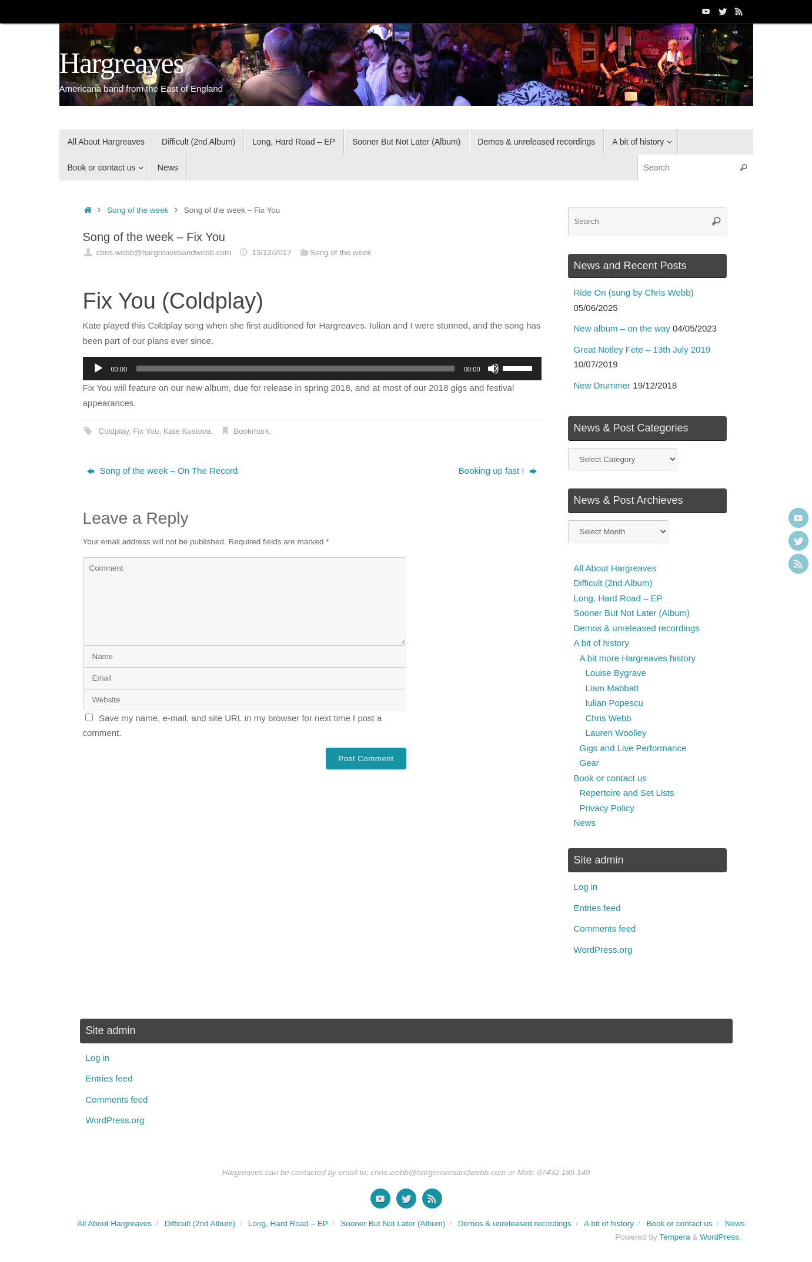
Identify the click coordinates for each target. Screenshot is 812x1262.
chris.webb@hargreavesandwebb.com (163, 252)
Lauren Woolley (616, 733)
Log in (586, 887)
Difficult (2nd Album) (613, 583)
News (585, 823)
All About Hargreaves (615, 568)
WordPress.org (603, 950)
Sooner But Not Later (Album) (632, 613)
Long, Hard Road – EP (618, 598)
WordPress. (720, 1237)
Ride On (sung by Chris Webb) (634, 292)
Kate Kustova (186, 431)
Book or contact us (610, 778)
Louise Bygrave (616, 673)
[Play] (98, 368)
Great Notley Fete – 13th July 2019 (642, 349)
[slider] (295, 368)
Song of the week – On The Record (162, 471)
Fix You (146, 431)
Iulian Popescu (614, 703)
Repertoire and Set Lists (627, 793)
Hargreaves (121, 63)
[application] (312, 368)
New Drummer (602, 385)
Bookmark (251, 431)
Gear (589, 763)
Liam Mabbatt (612, 688)
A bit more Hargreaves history (638, 658)
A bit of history (601, 643)
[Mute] (493, 368)
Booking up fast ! (498, 471)
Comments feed (605, 928)
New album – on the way (622, 328)
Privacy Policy (607, 808)
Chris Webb (608, 718)
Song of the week (137, 210)
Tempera (674, 1237)
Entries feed (597, 908)
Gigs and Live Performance (633, 748)
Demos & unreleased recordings (637, 628)
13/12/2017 (272, 252)
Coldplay (113, 431)
